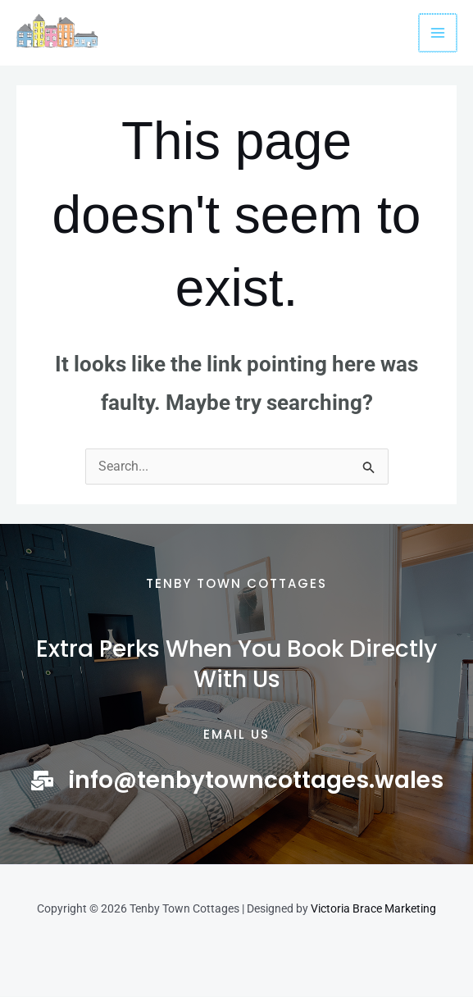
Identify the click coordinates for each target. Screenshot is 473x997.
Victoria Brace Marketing (373, 909)
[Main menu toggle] (439, 33)
